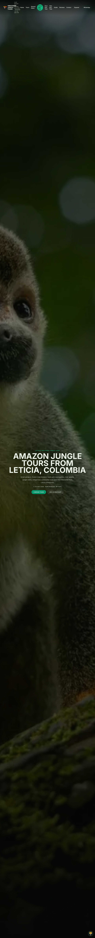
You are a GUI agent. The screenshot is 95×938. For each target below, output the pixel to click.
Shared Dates (33, 7)
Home (22, 7)
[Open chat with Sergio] (90, 933)
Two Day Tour (50, 7)
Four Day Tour (46, 7)
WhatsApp (87, 7)
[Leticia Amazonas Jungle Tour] (8, 7)
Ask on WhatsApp (55, 492)
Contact (68, 7)
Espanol (76, 7)
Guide (56, 7)
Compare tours (39, 492)
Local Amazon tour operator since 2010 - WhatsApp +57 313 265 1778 (17, 7)
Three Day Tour (40, 7)
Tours (27, 7)
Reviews (62, 7)
